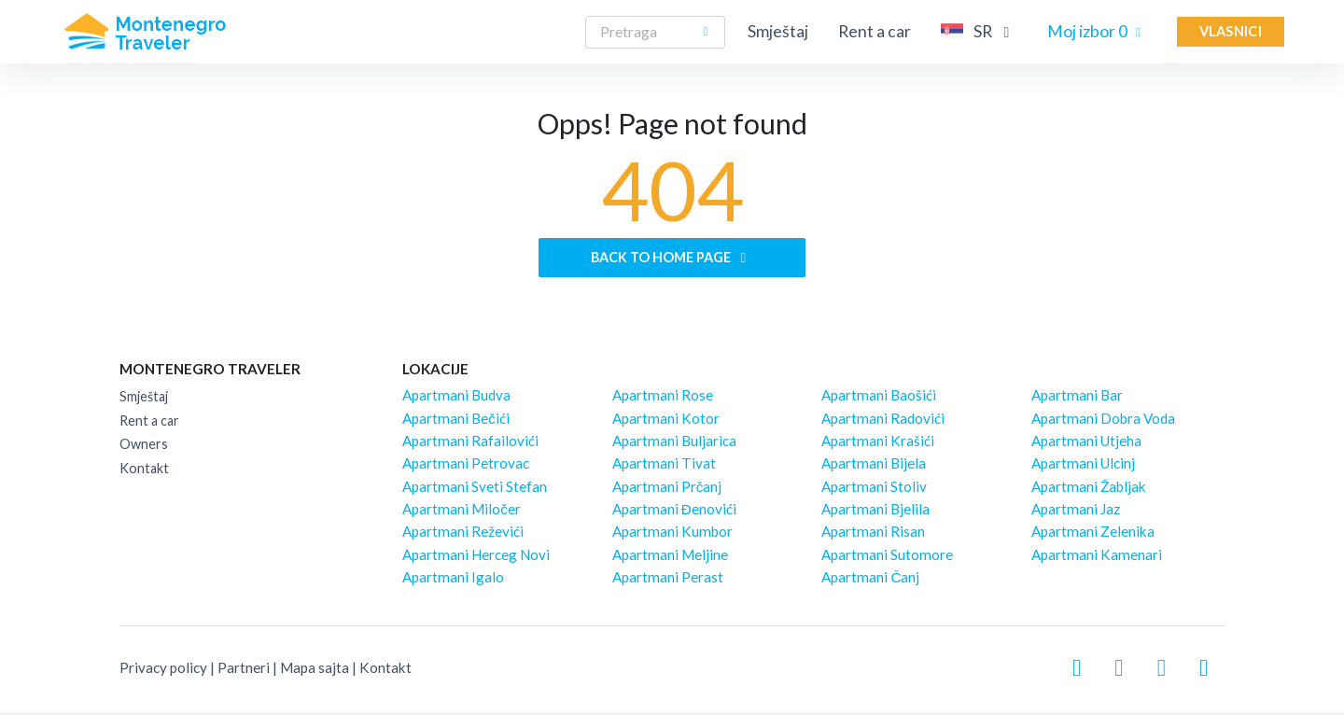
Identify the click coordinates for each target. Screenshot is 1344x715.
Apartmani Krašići (877, 444)
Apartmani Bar (1077, 398)
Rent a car (874, 31)
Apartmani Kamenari (1096, 557)
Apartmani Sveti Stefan (474, 489)
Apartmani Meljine (670, 557)
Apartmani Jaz (1075, 512)
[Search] (655, 32)
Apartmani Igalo (453, 580)
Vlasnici (1230, 31)
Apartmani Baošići (878, 398)
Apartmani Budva (456, 398)
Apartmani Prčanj (667, 489)
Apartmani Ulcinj (1083, 466)
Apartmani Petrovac (465, 466)
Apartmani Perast (667, 580)
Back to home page (671, 259)
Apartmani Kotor (666, 421)
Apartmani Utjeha (1086, 444)
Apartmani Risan (873, 534)
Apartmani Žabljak (1088, 489)
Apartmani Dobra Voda (1103, 421)
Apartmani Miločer (461, 512)
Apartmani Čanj (870, 580)
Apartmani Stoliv (874, 489)
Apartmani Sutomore (887, 557)
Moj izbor (1097, 31)
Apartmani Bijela (873, 466)
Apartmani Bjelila (875, 512)
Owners (143, 448)
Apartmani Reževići (463, 534)
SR (979, 31)
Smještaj (778, 31)
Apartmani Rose (662, 398)
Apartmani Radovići (883, 421)
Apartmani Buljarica (674, 444)
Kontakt (144, 472)
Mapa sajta (314, 671)
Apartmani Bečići (456, 421)
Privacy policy (163, 671)
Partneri (243, 671)
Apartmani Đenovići (674, 512)
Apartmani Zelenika (1093, 534)
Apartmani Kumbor (672, 534)
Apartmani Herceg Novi (476, 557)
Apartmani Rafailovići (470, 444)
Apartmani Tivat (664, 466)
